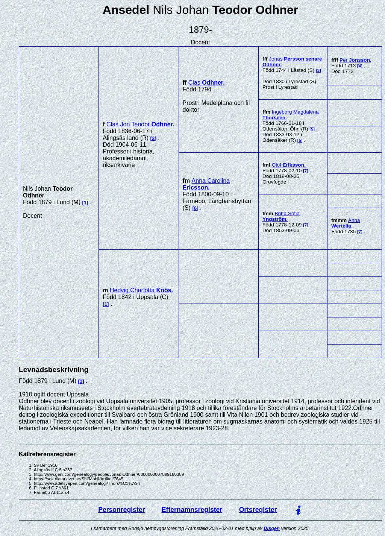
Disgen (272, 528)
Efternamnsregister (192, 509)
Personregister (121, 509)
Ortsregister (258, 509)
